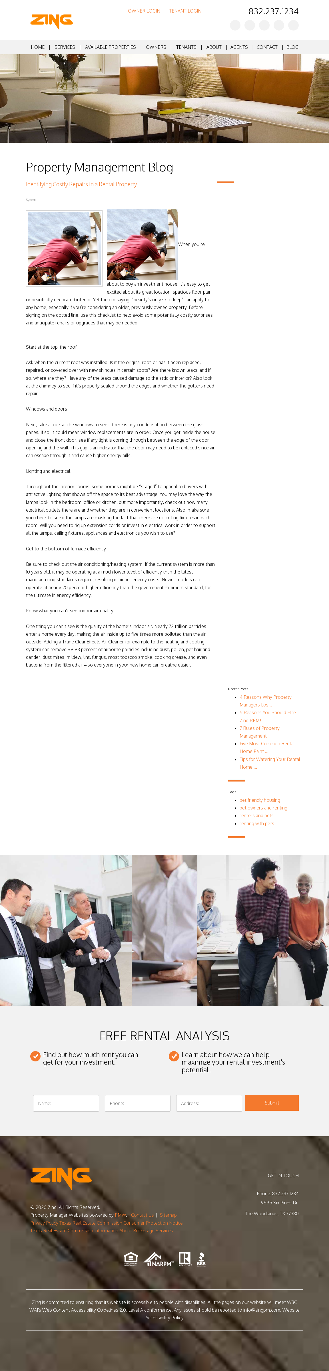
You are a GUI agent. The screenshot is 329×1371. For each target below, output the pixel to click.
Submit (272, 1103)
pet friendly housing (260, 800)
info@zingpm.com (261, 1310)
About (214, 47)
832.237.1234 (273, 10)
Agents (239, 47)
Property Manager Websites (59, 1215)
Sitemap (168, 1215)
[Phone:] (138, 1103)
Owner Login (144, 11)
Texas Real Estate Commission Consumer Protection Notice (121, 1223)
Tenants (186, 47)
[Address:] (209, 1103)
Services (65, 47)
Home (38, 47)
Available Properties (110, 47)
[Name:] (66, 1103)
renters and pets (257, 815)
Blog (292, 47)
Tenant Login (185, 11)
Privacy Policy (44, 1223)
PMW (120, 1215)
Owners (156, 47)
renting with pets (257, 823)
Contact (267, 47)
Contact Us (142, 1215)
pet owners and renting (263, 808)
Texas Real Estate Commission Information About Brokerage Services (101, 1230)
